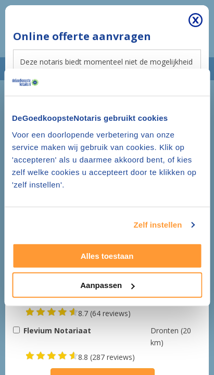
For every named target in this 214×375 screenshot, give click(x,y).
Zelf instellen (157, 224)
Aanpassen (107, 285)
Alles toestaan (107, 256)
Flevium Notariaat (57, 330)
